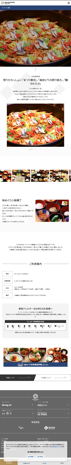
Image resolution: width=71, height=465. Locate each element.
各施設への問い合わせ (42, 439)
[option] (35, 125)
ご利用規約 (4, 441)
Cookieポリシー (55, 446)
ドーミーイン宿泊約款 (42, 441)
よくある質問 (4, 439)
